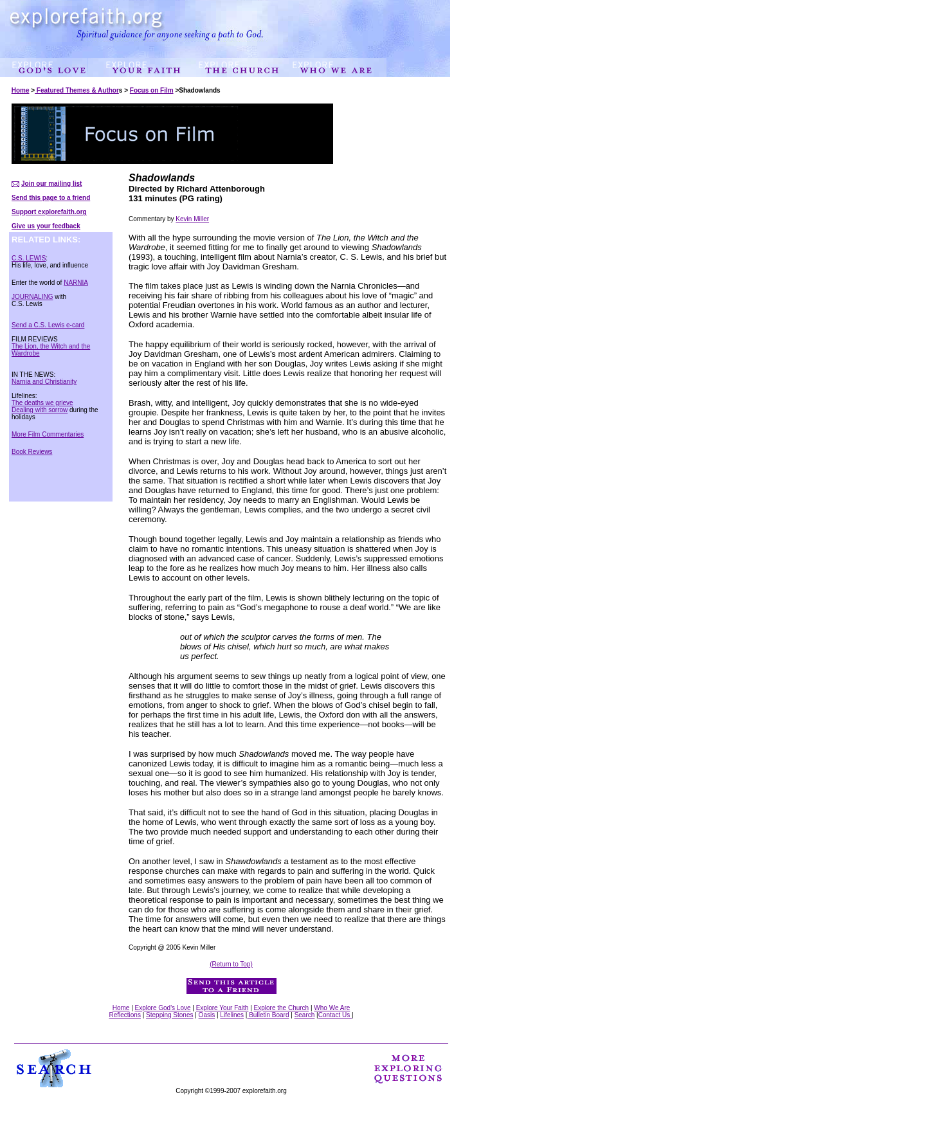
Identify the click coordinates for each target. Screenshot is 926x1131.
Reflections (124, 1014)
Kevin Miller (192, 218)
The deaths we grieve (42, 402)
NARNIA (76, 282)
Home (21, 90)
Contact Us (335, 1014)
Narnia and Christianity (44, 381)
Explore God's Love (163, 1007)
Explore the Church (281, 1007)
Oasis (207, 1014)
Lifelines (232, 1014)
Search (305, 1014)
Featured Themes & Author (77, 90)
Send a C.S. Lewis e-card (48, 325)
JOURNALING (32, 296)
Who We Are (332, 1007)
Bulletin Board (268, 1014)
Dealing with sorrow (40, 409)
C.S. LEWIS (29, 258)
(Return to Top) (231, 964)
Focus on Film (152, 90)
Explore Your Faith (222, 1007)
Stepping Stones (169, 1014)
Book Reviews (32, 451)
